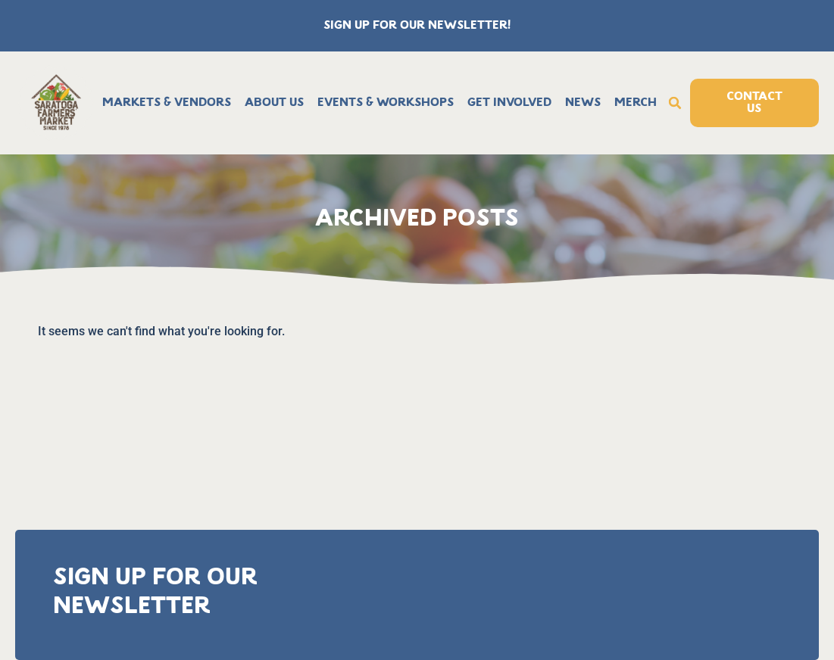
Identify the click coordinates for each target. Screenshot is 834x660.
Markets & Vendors (166, 103)
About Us (274, 103)
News (583, 103)
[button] (675, 103)
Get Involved (509, 103)
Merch (635, 103)
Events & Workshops (385, 103)
